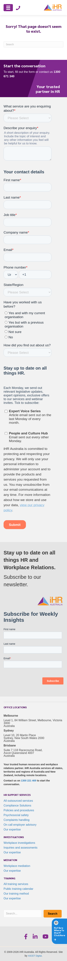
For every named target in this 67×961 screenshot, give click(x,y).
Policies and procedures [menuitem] (19, 810)
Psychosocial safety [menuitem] (16, 815)
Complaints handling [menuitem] (16, 819)
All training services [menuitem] (16, 884)
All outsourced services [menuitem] (18, 800)
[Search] (33, 44)
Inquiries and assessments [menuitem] (20, 847)
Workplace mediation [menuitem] (17, 865)
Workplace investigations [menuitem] (19, 842)
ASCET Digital (35, 956)
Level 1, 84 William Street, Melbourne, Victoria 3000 (33, 722)
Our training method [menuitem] (16, 893)
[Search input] (23, 913)
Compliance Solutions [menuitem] (17, 805)
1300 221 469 (28, 780)
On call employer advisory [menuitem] (20, 824)
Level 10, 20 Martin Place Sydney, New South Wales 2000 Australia (24, 738)
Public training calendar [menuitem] (18, 888)
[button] (53, 913)
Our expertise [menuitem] (12, 829)
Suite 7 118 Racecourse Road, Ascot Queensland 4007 (23, 751)
